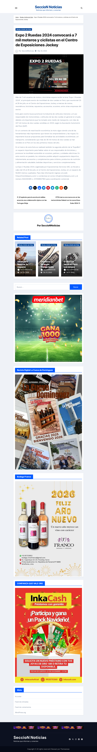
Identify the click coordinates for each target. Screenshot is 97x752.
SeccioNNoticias (28, 51)
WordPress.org (20, 712)
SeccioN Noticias (48, 7)
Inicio (17, 17)
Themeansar (64, 749)
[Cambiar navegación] (16, 8)
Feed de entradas (21, 702)
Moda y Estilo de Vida (26, 17)
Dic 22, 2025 (24, 272)
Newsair (54, 749)
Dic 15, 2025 (47, 272)
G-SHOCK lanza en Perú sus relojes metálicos (70, 265)
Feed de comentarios (23, 707)
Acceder (18, 696)
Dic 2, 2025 (70, 272)
